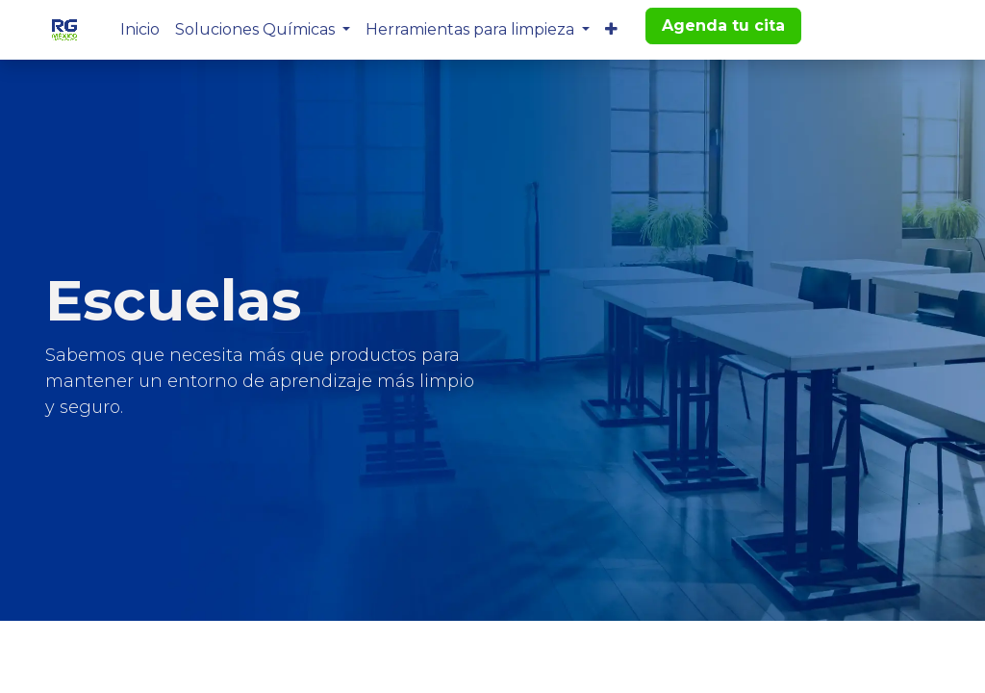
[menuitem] (140, 30)
